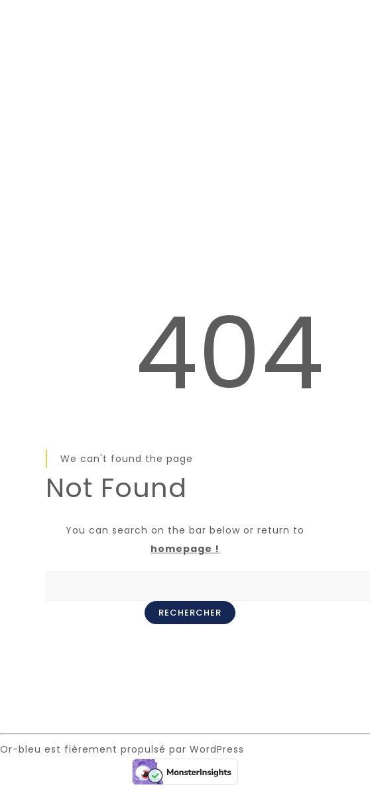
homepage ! (185, 548)
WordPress (217, 749)
